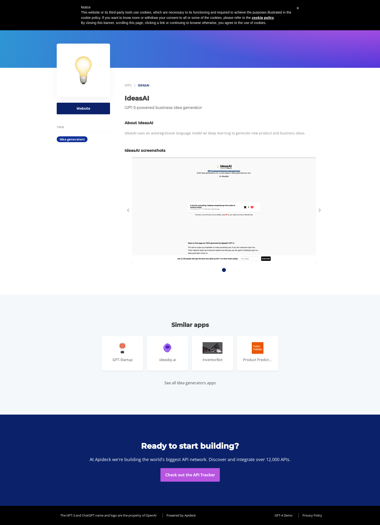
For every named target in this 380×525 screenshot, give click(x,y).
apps (128, 85)
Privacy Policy (312, 515)
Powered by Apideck (181, 515)
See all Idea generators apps (190, 383)
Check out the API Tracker (190, 475)
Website (83, 108)
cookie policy (263, 17)
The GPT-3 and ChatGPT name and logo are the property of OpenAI (108, 515)
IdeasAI (143, 85)
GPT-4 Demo (284, 515)
